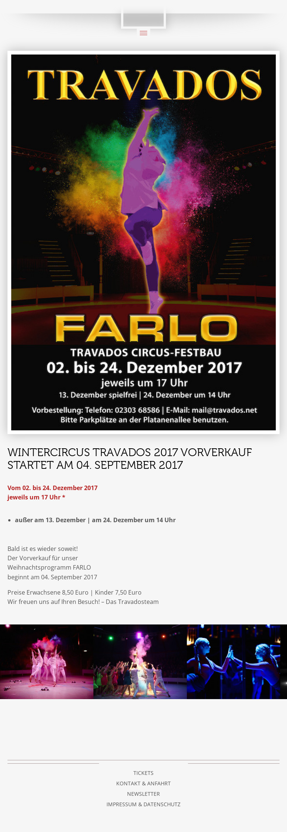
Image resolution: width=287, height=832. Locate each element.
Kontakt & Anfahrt (143, 783)
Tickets (143, 772)
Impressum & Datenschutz (143, 804)
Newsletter (143, 793)
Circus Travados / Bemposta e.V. (143, 14)
